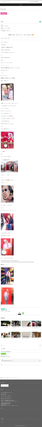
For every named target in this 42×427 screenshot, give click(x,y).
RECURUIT (2, 420)
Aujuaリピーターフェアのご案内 (5, 28)
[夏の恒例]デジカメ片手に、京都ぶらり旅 (16, 338)
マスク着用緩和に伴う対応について (6, 30)
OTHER (4, 308)
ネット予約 (5, 385)
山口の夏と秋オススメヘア (6, 338)
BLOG (1, 308)
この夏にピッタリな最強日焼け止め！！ (26, 338)
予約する (4, 13)
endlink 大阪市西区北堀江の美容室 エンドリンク (8, 360)
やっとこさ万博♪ (36, 338)
